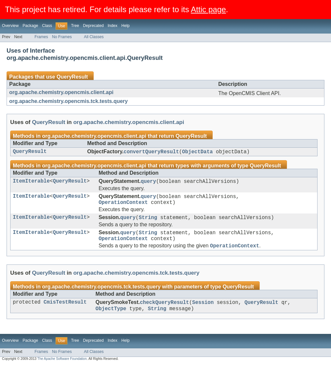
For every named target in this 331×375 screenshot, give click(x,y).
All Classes (94, 37)
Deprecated (93, 25)
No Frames (62, 37)
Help (125, 25)
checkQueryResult (164, 311)
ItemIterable (31, 183)
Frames (41, 37)
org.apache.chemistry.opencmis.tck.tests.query (68, 101)
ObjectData (197, 152)
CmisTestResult (65, 311)
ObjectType (111, 318)
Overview (10, 25)
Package (30, 25)
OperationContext (123, 206)
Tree (75, 25)
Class (47, 25)
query (148, 183)
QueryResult (72, 77)
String (148, 222)
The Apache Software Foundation (62, 369)
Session (203, 311)
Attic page (208, 9)
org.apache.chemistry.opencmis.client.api (61, 92)
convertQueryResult (151, 152)
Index (112, 25)
